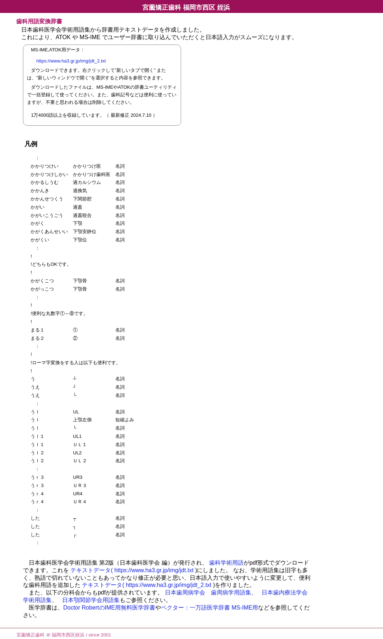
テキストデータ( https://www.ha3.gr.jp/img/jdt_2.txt (146, 585)
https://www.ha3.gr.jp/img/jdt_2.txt (72, 61)
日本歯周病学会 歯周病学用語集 (208, 592)
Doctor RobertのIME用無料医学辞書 (109, 608)
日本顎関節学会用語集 (91, 600)
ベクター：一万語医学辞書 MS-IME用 (209, 608)
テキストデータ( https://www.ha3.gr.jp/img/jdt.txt (131, 570)
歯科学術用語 (226, 563)
